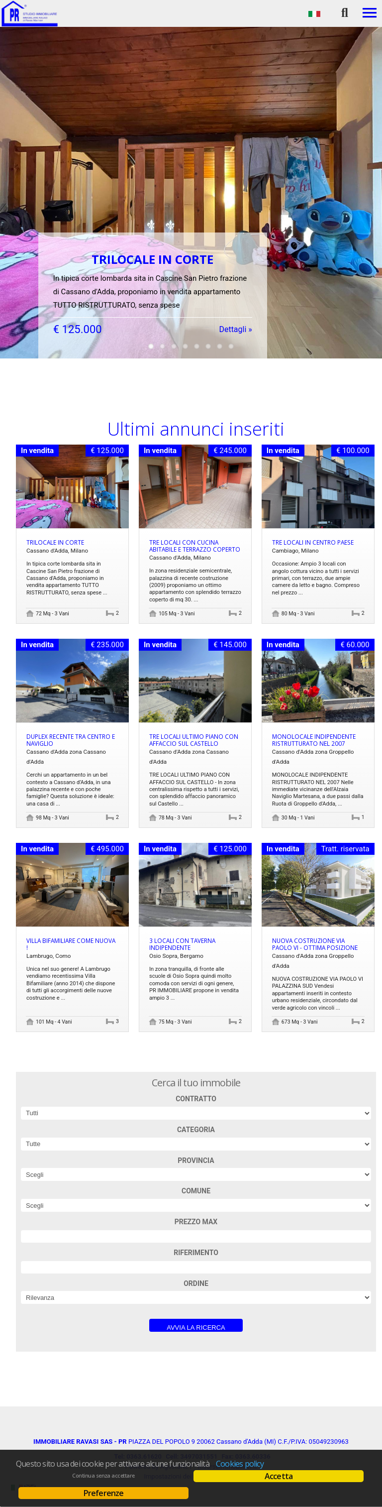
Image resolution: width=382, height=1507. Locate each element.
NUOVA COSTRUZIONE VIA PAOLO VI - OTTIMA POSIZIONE (315, 943)
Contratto (196, 1099)
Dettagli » (235, 317)
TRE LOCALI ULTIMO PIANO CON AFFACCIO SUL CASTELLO (193, 739)
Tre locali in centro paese (313, 542)
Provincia (196, 1160)
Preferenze (104, 1493)
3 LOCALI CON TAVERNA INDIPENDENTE (182, 943)
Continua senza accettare (103, 1475)
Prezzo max (196, 1222)
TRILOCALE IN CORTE (55, 542)
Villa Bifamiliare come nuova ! (70, 943)
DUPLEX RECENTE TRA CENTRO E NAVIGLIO (70, 739)
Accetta (278, 1476)
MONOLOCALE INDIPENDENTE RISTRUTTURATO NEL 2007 (314, 739)
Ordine (196, 1283)
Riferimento (196, 1253)
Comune (196, 1191)
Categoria (196, 1130)
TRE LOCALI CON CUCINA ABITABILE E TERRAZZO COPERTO (194, 545)
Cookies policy (240, 1463)
